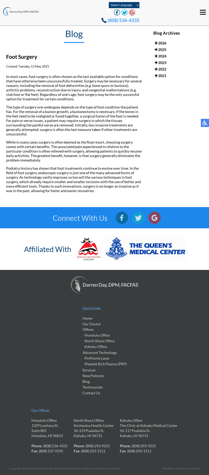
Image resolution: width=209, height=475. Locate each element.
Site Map (168, 468)
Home (87, 318)
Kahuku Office (95, 346)
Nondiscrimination (188, 468)
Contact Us (91, 393)
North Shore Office (99, 341)
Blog (86, 381)
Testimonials (92, 387)
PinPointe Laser (97, 358)
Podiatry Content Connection (101, 468)
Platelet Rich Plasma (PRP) (105, 364)
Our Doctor (91, 324)
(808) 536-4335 (123, 20)
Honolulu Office (97, 335)
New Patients (93, 375)
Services (89, 370)
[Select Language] (124, 5)
